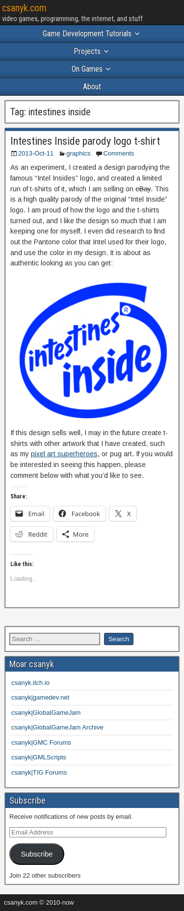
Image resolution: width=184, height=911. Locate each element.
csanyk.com (24, 8)
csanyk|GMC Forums (41, 742)
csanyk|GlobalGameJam (45, 712)
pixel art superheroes (64, 454)
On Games (87, 69)
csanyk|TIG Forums (39, 772)
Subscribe (37, 854)
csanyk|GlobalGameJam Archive (57, 727)
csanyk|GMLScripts (38, 757)
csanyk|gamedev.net (40, 697)
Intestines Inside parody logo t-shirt (85, 141)
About (92, 86)
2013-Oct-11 (35, 153)
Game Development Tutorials (87, 33)
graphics (78, 153)
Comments (118, 153)
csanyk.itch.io (30, 682)
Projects (87, 51)
